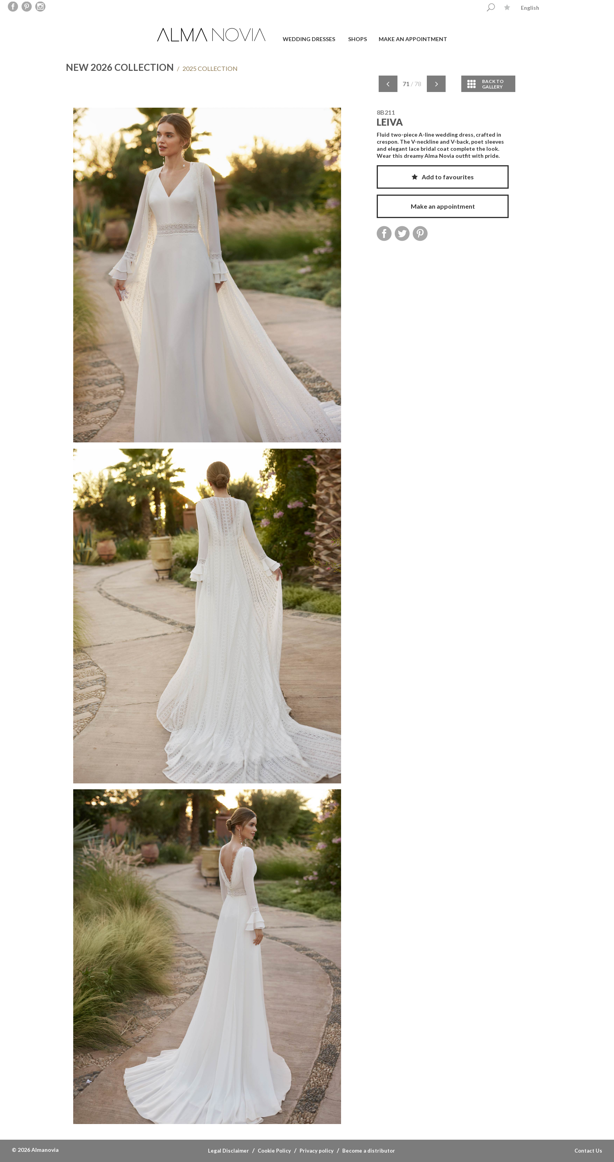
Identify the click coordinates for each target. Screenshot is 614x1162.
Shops (357, 39)
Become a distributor (368, 1151)
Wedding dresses (309, 39)
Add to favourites (443, 176)
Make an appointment (413, 39)
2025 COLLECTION (207, 68)
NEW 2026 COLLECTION (120, 67)
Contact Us (588, 1151)
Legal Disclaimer (228, 1151)
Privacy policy (317, 1151)
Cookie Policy (274, 1151)
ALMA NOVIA (212, 35)
